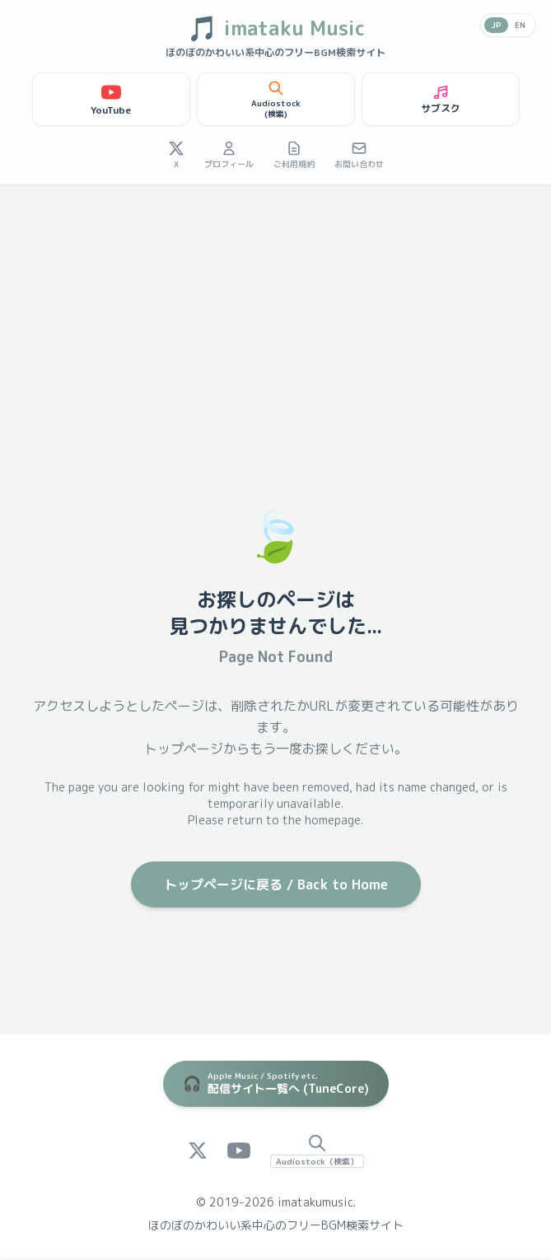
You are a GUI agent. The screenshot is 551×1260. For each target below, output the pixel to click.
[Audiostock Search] (317, 1150)
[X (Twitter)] (198, 1150)
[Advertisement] (275, 308)
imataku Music (276, 28)
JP (496, 24)
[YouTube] (238, 1150)
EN (520, 24)
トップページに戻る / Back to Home (276, 884)
